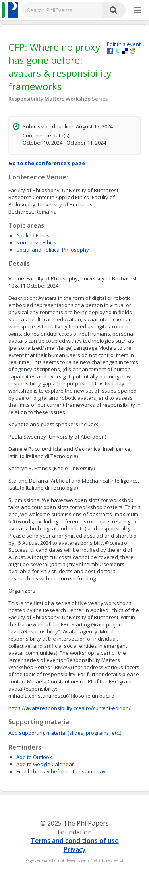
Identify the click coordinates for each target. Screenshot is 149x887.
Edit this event (124, 44)
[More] (137, 10)
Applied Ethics (33, 235)
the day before (49, 771)
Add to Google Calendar (45, 764)
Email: (23, 771)
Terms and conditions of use (75, 840)
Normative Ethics (36, 242)
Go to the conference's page (46, 163)
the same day (89, 771)
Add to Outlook (34, 757)
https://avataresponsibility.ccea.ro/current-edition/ (69, 708)
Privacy (75, 849)
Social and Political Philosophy (52, 249)
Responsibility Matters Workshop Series (58, 98)
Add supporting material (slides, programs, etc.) (64, 732)
